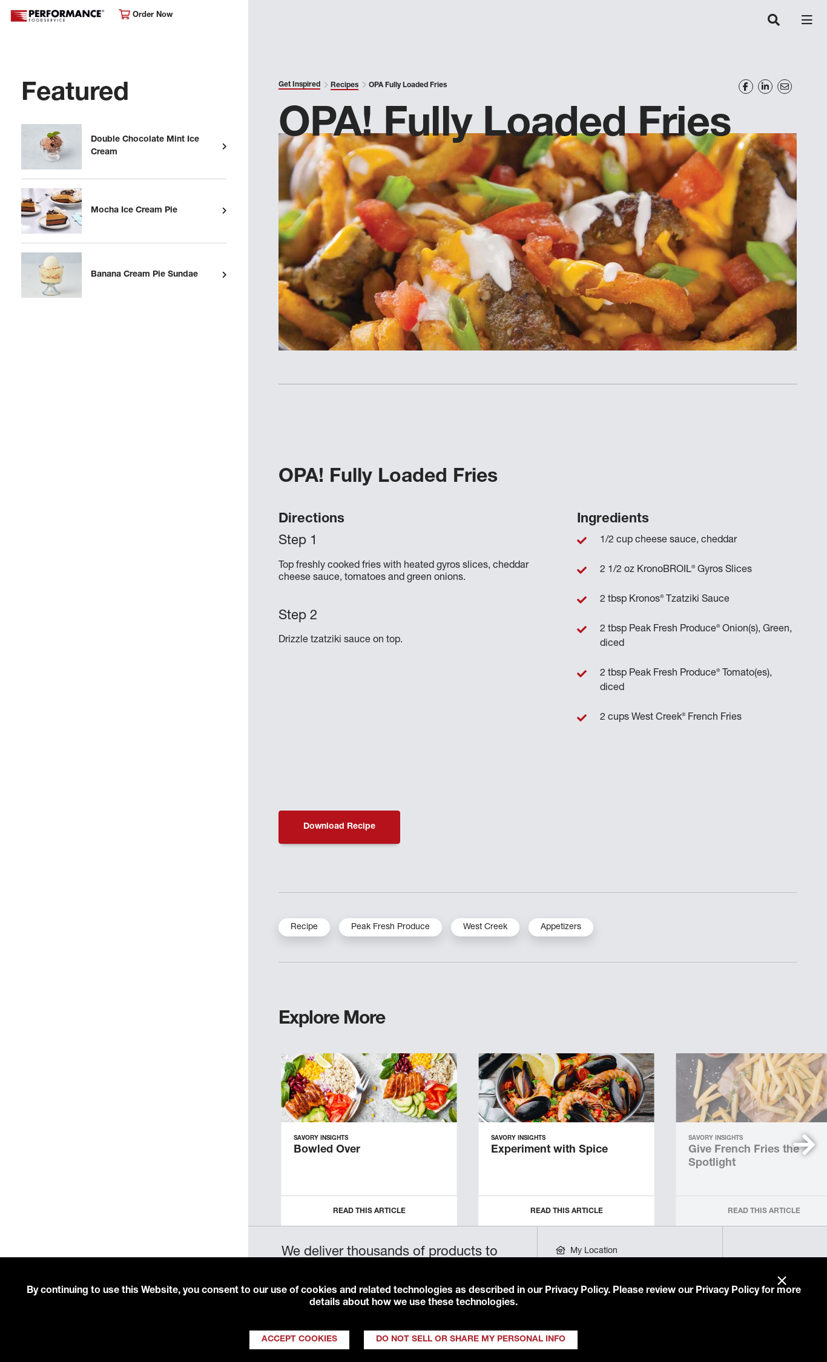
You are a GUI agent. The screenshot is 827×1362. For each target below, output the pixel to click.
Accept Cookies (299, 1339)
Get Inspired (299, 84)
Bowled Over (327, 1150)
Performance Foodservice (58, 16)
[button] (804, 1145)
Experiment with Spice (549, 1150)
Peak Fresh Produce (390, 927)
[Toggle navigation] (773, 21)
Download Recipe (339, 827)
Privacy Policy (576, 1291)
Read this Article (369, 1211)
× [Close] (782, 1281)
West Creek (485, 927)
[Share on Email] (784, 86)
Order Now (146, 15)
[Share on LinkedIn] (765, 86)
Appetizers (561, 927)
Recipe (304, 927)
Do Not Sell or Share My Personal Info (470, 1339)
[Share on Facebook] (746, 86)
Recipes (344, 85)
